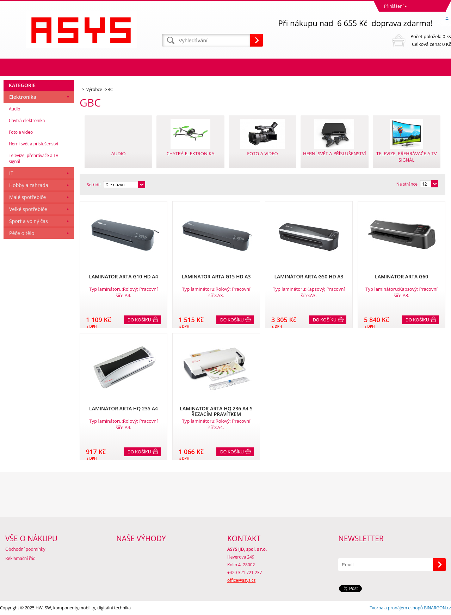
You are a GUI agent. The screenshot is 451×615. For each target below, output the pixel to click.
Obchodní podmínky (25, 549)
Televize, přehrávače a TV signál (33, 158)
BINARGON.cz (437, 608)
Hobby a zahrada (28, 185)
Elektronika (22, 97)
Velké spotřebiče (28, 209)
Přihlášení (393, 6)
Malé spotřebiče (27, 197)
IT (11, 173)
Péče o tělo (21, 233)
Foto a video (21, 132)
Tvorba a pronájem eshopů (396, 608)
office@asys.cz (241, 580)
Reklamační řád (20, 558)
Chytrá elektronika (27, 120)
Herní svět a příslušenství (33, 144)
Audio (14, 109)
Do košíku (139, 320)
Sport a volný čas (28, 221)
